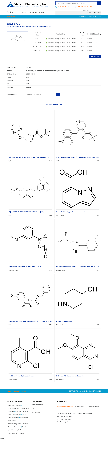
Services (25, 13)
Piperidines (12, 436)
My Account (36, 413)
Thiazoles (22, 442)
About (47, 13)
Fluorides (19, 416)
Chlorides (11, 416)
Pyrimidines (12, 439)
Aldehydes (11, 406)
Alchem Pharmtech (38, 405)
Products (12, 13)
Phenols (18, 432)
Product (88, 17)
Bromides (22, 412)
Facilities (37, 13)
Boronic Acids (12, 412)
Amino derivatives (14, 409)
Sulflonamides (13, 442)
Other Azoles (12, 426)
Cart (33, 409)
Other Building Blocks (15, 429)
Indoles (19, 419)
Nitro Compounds (14, 422)
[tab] (65, 407)
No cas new (26, 422)
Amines (19, 406)
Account (87, 13)
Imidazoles (11, 419)
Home (81, 17)
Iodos (25, 419)
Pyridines (20, 436)
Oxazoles (11, 432)
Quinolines (21, 439)
